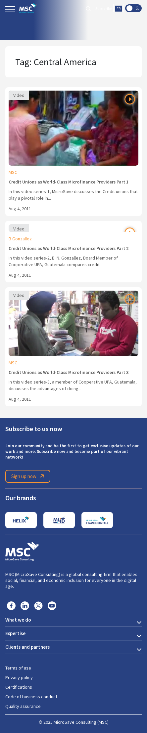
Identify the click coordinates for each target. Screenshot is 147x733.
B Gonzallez (20, 239)
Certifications (18, 687)
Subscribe (103, 8)
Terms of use (18, 668)
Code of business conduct (31, 697)
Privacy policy (19, 677)
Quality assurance (23, 706)
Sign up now (28, 476)
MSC (13, 172)
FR (119, 8)
